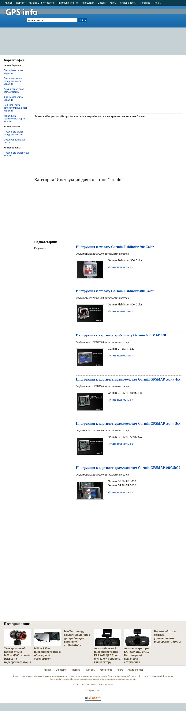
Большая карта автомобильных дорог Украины (15, 108)
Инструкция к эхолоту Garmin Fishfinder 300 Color (115, 247)
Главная (8, 3)
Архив (120, 670)
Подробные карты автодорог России (13, 133)
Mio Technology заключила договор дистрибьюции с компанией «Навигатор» (77, 638)
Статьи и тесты (128, 3)
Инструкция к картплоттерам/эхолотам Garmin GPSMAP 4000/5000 (128, 468)
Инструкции (88, 3)
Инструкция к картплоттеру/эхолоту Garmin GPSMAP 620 (121, 335)
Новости (20, 3)
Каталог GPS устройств (41, 3)
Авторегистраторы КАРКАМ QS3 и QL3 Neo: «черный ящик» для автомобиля (137, 655)
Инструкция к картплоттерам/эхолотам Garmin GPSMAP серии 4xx (128, 379)
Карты (113, 3)
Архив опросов (135, 670)
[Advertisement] (137, 28)
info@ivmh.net (92, 690)
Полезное (145, 3)
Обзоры (102, 3)
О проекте (61, 670)
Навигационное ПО (68, 3)
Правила (75, 670)
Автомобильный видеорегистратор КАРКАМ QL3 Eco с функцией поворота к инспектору (107, 655)
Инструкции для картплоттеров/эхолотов (82, 116)
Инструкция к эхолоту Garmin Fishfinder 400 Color (115, 291)
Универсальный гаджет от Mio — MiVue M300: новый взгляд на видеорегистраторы (17, 655)
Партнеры (90, 670)
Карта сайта (106, 670)
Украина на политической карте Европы (14, 119)
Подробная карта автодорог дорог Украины (13, 81)
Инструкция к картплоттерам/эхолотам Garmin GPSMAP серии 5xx (128, 423)
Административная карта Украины (14, 90)
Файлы (157, 3)
